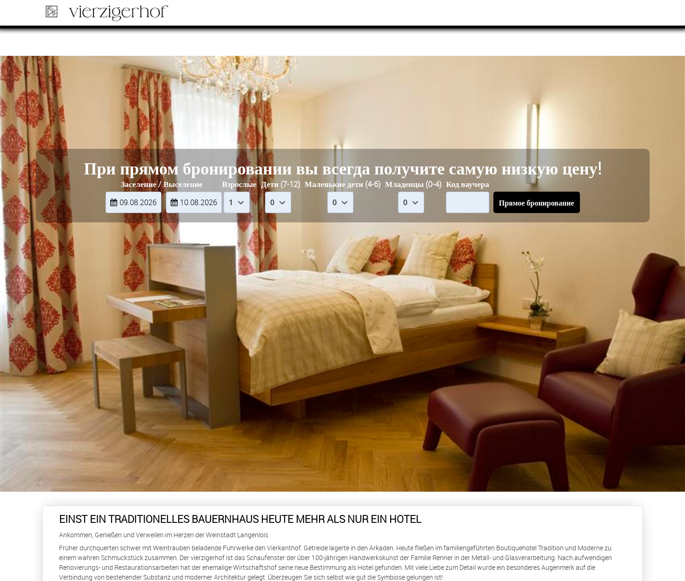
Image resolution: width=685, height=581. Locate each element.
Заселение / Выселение (161, 184)
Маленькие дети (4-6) (342, 184)
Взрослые (239, 184)
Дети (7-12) (280, 184)
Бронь (613, 14)
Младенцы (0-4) (413, 184)
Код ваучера (467, 184)
